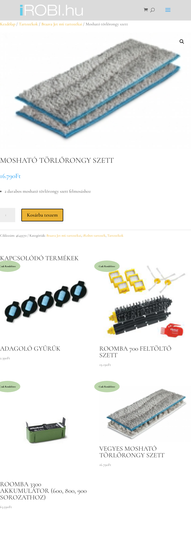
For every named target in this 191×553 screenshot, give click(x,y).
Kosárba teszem (42, 215)
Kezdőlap (7, 24)
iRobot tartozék (94, 235)
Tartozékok (28, 24)
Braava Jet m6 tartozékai (61, 24)
